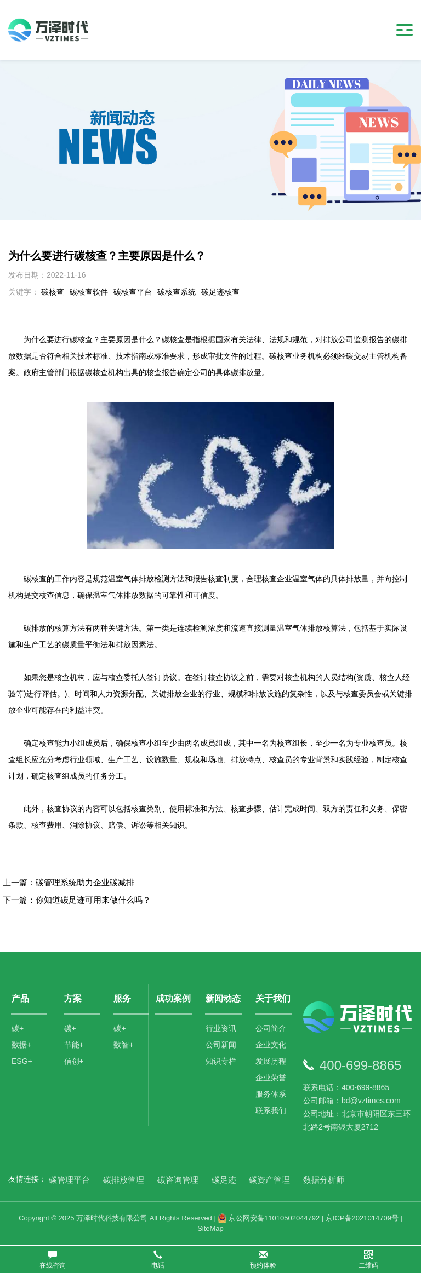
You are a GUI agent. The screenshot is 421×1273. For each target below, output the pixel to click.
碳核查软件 (89, 291)
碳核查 (52, 291)
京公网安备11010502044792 (269, 1218)
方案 (73, 998)
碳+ (18, 1028)
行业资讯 (221, 1028)
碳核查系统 (176, 291)
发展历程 (270, 1061)
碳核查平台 (132, 291)
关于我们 (273, 998)
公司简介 (270, 1028)
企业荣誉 (270, 1077)
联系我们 (270, 1110)
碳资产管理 (269, 1179)
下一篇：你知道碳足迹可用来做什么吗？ (77, 900)
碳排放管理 (123, 1179)
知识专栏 (221, 1061)
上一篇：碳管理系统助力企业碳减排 (68, 882)
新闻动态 (223, 998)
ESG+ (22, 1061)
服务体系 (270, 1094)
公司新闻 (221, 1044)
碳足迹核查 (220, 291)
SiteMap (210, 1228)
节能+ (74, 1044)
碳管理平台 (69, 1179)
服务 (122, 998)
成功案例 (173, 998)
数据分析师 (323, 1179)
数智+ (123, 1044)
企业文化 (270, 1044)
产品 (20, 998)
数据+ (21, 1044)
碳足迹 (224, 1179)
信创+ (74, 1061)
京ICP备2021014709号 (362, 1218)
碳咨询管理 (177, 1179)
